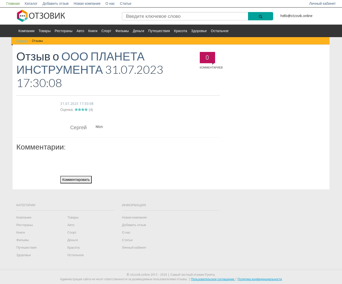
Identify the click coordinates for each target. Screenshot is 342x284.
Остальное (220, 31)
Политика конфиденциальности (259, 279)
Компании (26, 31)
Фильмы (122, 31)
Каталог (31, 4)
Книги (92, 31)
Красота (180, 31)
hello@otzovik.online (296, 16)
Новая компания (87, 4)
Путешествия (159, 31)
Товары (44, 31)
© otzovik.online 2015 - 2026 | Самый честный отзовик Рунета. (171, 274)
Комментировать (76, 180)
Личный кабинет (322, 4)
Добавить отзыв (55, 4)
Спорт (106, 31)
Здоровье (199, 31)
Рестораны (63, 31)
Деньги (138, 31)
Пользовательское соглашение (213, 279)
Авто (80, 31)
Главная (13, 4)
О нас (110, 4)
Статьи (125, 4)
